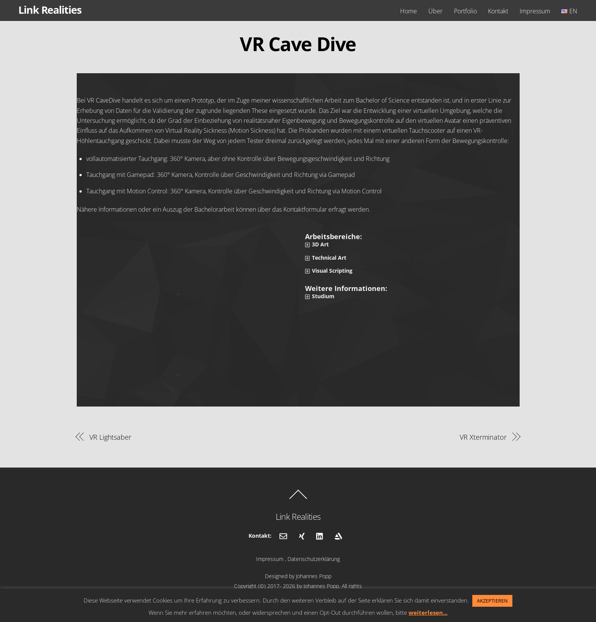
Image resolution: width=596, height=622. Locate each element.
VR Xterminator (483, 437)
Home (408, 11)
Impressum (535, 11)
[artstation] (338, 535)
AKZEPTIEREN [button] (492, 600)
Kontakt (498, 11)
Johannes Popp (313, 576)
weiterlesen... (428, 612)
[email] (283, 535)
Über (435, 11)
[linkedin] (320, 535)
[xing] (301, 535)
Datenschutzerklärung (314, 559)
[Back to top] (298, 498)
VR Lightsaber (110, 437)
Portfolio (465, 11)
